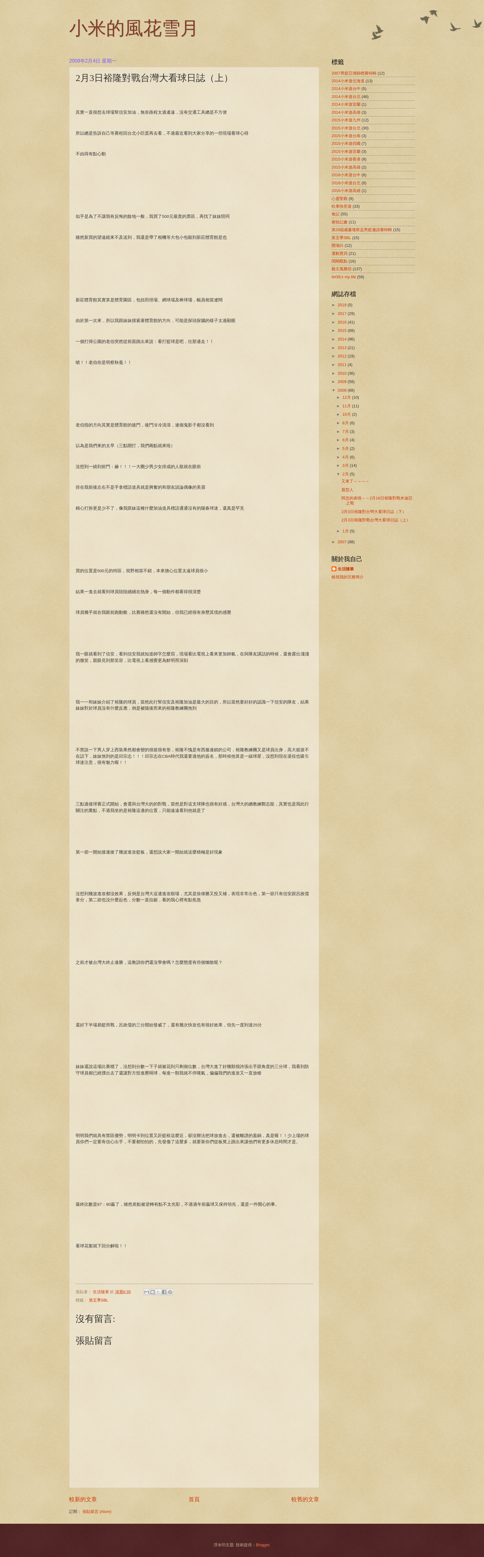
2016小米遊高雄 (346, 190)
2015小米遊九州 (346, 120)
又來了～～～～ (355, 481)
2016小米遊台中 (346, 175)
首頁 (194, 1499)
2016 (343, 322)
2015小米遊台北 (346, 128)
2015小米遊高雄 (346, 167)
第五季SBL (98, 1300)
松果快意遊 (342, 206)
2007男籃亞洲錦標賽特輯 (354, 73)
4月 (346, 457)
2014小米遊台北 (346, 96)
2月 (346, 474)
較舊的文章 (305, 1499)
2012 (343, 356)
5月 (346, 448)
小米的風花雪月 (134, 29)
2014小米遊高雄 (346, 112)
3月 (346, 465)
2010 (343, 373)
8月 (346, 423)
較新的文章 (83, 1499)
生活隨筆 (346, 569)
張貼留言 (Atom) (96, 1511)
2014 (343, 339)
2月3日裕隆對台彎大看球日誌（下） (373, 511)
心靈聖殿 (340, 198)
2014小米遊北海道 (348, 81)
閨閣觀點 (340, 261)
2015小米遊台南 (346, 135)
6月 (346, 440)
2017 (343, 313)
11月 (347, 406)
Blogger (262, 1545)
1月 (346, 531)
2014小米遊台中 (346, 88)
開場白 (338, 245)
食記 (336, 214)
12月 (347, 397)
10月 (347, 414)
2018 (343, 305)
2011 (343, 364)
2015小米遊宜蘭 (346, 151)
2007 (343, 542)
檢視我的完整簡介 (348, 577)
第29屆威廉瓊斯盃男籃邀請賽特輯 (362, 229)
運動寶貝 (340, 253)
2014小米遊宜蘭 (346, 104)
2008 (343, 390)
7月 (346, 431)
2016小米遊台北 (346, 183)
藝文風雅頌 (342, 269)
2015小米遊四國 (346, 143)
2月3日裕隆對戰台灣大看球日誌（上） (375, 520)
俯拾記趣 (340, 222)
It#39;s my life (344, 277)
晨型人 (347, 489)
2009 (343, 381)
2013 (343, 347)
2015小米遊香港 (346, 159)
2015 (343, 330)
